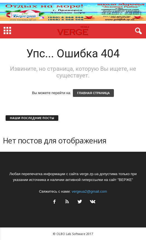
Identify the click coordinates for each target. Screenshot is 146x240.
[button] (137, 31)
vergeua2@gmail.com (89, 191)
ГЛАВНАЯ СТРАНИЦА (93, 93)
